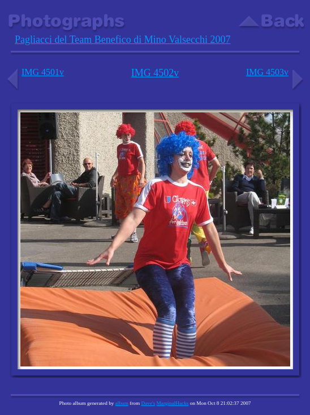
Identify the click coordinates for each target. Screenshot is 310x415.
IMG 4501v (34, 72)
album (121, 403)
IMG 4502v (155, 72)
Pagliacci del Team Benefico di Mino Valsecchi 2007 (122, 39)
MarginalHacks (173, 403)
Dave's (148, 403)
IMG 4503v (275, 72)
